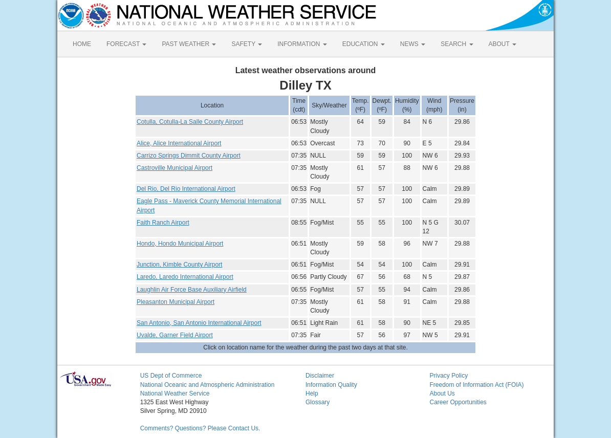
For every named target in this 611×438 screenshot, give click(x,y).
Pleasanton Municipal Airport (175, 301)
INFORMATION (301, 44)
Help (312, 393)
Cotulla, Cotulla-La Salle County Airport (190, 121)
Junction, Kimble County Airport (179, 264)
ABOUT (502, 44)
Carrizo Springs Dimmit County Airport (189, 155)
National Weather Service (175, 393)
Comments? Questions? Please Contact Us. (200, 428)
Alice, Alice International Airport (179, 143)
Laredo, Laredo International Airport (185, 276)
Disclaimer (320, 375)
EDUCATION (363, 44)
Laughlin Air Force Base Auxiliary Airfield (192, 289)
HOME (82, 44)
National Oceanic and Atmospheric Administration (207, 384)
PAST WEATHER (189, 44)
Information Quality (331, 384)
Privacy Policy (448, 375)
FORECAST (126, 44)
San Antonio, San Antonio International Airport (199, 322)
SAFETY (246, 44)
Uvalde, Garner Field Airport (175, 335)
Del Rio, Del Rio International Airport (186, 188)
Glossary (318, 402)
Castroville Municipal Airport (174, 167)
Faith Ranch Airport (163, 222)
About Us (441, 393)
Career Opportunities (457, 402)
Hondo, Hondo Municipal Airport (180, 243)
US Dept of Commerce (171, 375)
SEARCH (457, 44)
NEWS (412, 44)
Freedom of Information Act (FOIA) (476, 384)
